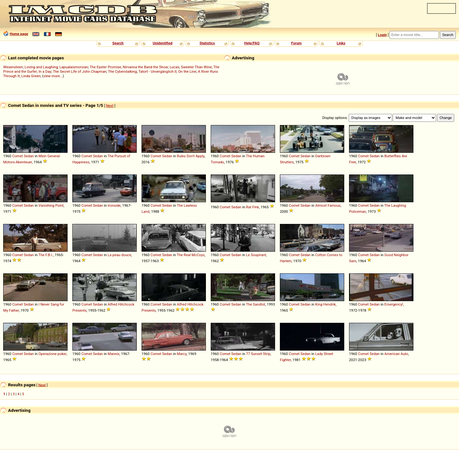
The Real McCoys (191, 255)
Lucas (174, 67)
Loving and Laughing (41, 67)
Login (382, 35)
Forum (296, 43)
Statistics (207, 43)
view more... (53, 76)
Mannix (114, 354)
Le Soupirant (256, 255)
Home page (19, 34)
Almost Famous (328, 205)
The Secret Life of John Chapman (79, 71)
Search (117, 43)
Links (341, 43)
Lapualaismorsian (74, 67)
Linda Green (30, 76)
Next (109, 105)
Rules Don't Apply (190, 156)
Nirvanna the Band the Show (145, 67)
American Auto (396, 354)
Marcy (181, 354)
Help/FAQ (251, 43)
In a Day (45, 71)
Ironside (114, 205)
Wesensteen (13, 67)
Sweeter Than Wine (196, 67)
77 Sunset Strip (258, 354)
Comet (17, 156)
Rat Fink (252, 207)
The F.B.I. (46, 255)
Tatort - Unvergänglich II (157, 71)
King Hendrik (325, 304)
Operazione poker (52, 354)
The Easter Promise (105, 67)
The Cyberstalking (122, 71)
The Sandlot (255, 304)
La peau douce (119, 255)
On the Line (187, 71)
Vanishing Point (51, 205)
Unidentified (162, 43)
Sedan (29, 156)
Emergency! (393, 304)
